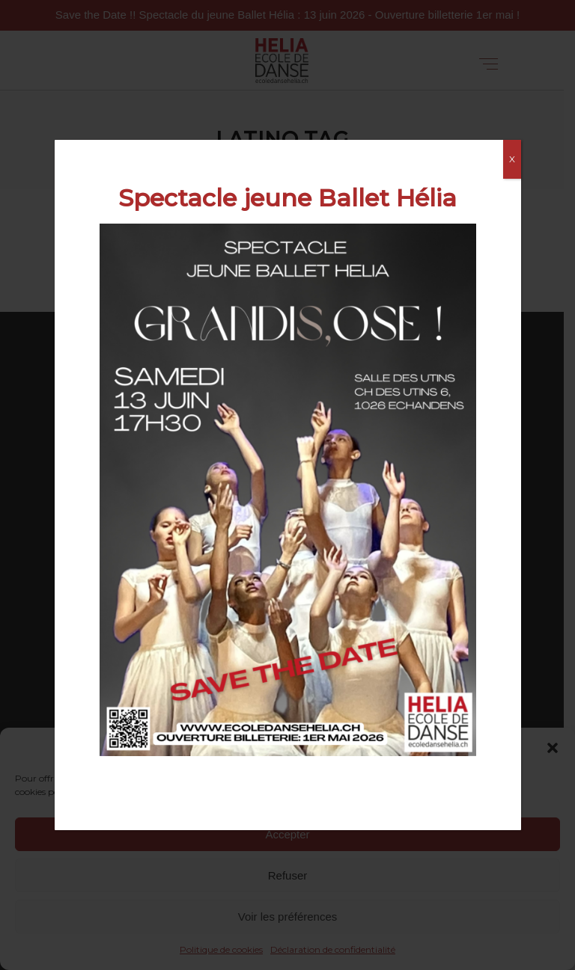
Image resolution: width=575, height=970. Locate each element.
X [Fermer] (512, 159)
